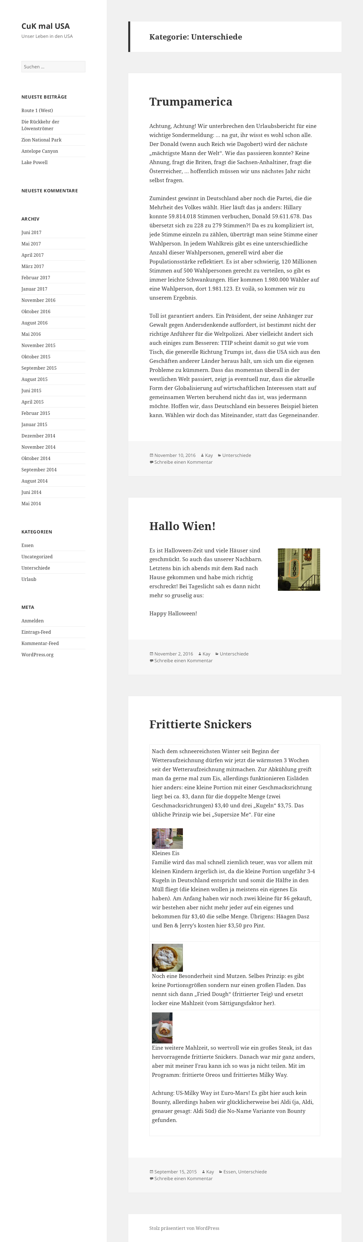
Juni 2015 (31, 390)
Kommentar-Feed (40, 643)
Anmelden (32, 621)
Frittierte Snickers (200, 723)
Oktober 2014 (35, 458)
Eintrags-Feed (36, 632)
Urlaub (28, 579)
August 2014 (34, 481)
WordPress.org (37, 654)
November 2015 (38, 345)
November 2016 (38, 300)
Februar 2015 (35, 413)
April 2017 (32, 255)
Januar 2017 (34, 289)
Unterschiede (35, 568)
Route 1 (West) (37, 110)
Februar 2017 (35, 277)
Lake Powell (34, 162)
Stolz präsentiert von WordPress (184, 1228)
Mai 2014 (31, 503)
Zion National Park (41, 140)
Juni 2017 (31, 232)
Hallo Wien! (182, 525)
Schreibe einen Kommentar (183, 462)
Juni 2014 (31, 492)
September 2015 (39, 368)
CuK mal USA (45, 26)
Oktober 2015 (35, 357)
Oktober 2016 (35, 311)
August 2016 (34, 323)
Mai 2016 (31, 334)
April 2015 (32, 402)
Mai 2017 (31, 244)
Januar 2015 (34, 424)
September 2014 (39, 470)
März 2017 (32, 266)
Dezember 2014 (38, 436)
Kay (209, 455)
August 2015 (34, 379)
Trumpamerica (191, 101)
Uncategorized (37, 557)
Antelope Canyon (39, 151)
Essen (27, 545)
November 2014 (38, 447)
